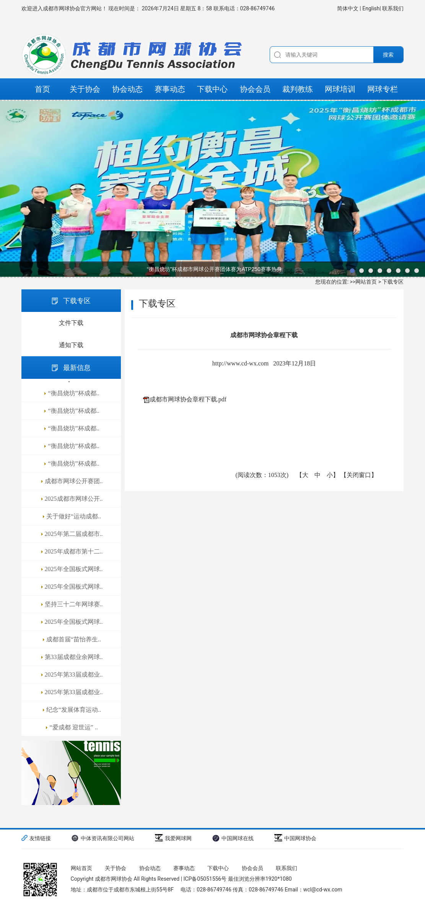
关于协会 (85, 89)
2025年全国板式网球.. (74, 569)
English (370, 8)
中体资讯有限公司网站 (102, 838)
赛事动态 (170, 89)
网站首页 (366, 282)
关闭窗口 (359, 475)
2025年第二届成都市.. (74, 534)
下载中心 (212, 89)
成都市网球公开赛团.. (74, 481)
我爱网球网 (173, 838)
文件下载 (71, 322)
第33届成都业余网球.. (74, 657)
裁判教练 (297, 89)
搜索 (388, 55)
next (415, 189)
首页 (42, 89)
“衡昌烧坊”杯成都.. (73, 393)
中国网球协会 (295, 838)
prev (9, 189)
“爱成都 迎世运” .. (73, 727)
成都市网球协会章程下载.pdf (188, 399)
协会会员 (255, 89)
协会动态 (127, 89)
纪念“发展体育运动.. (73, 709)
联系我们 (393, 8)
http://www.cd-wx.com (240, 363)
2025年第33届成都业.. (74, 674)
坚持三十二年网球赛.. (74, 604)
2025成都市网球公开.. (74, 498)
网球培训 (340, 89)
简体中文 (348, 8)
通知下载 (71, 345)
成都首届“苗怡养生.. (73, 639)
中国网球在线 (233, 838)
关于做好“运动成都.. (73, 516)
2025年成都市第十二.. (74, 551)
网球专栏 (382, 89)
